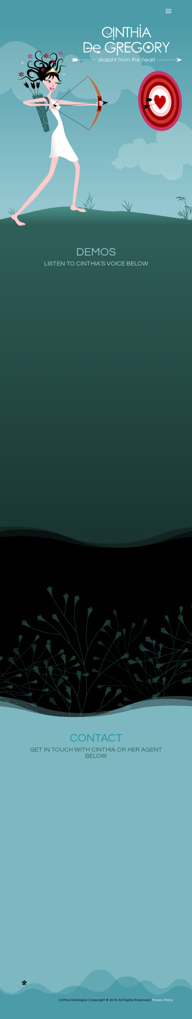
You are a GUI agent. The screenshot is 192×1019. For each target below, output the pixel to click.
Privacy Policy (162, 1000)
